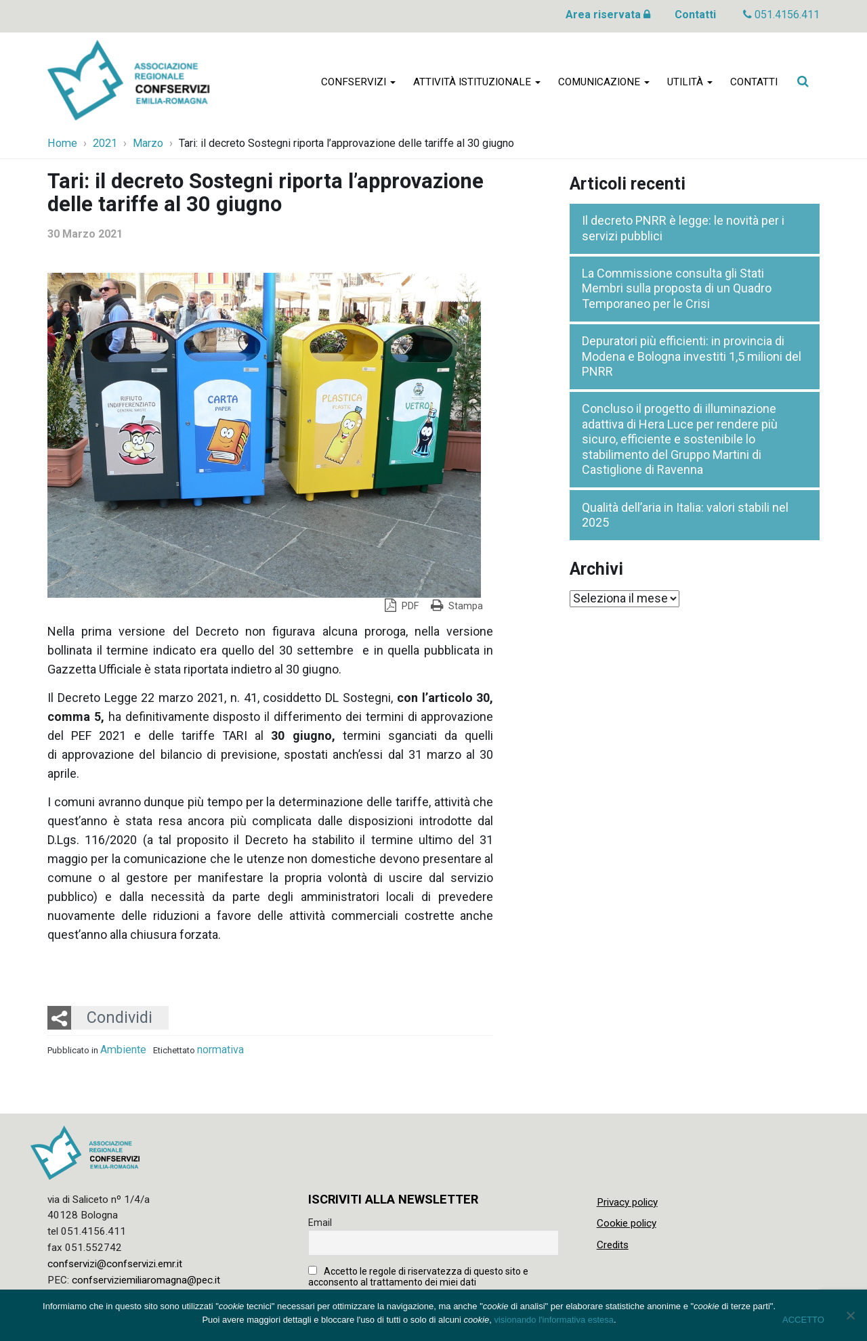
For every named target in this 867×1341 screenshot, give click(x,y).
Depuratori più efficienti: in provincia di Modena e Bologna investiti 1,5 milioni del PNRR (691, 356)
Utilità (690, 82)
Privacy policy (627, 1202)
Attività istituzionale (477, 82)
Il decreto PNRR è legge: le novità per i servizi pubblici (683, 228)
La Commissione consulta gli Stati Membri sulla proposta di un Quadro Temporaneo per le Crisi (676, 288)
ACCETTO (803, 1320)
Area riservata (608, 14)
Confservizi (358, 82)
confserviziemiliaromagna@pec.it (146, 1280)
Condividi (119, 1017)
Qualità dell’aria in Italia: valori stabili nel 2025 (685, 515)
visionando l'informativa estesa (554, 1320)
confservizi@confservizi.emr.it (114, 1264)
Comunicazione (604, 82)
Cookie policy (626, 1223)
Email (320, 1222)
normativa (220, 1049)
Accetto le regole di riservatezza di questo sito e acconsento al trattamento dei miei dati (418, 1277)
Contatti (695, 14)
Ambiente (123, 1049)
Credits (613, 1245)
